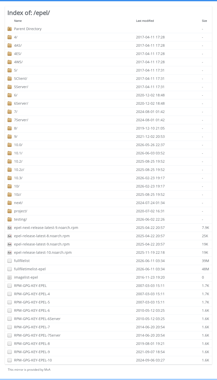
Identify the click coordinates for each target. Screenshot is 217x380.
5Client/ (20, 78)
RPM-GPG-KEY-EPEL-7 (32, 327)
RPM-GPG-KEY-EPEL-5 (32, 302)
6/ (15, 95)
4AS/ (18, 45)
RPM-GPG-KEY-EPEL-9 (32, 351)
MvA (47, 369)
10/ (16, 186)
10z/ (17, 194)
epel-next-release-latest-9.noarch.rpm (46, 227)
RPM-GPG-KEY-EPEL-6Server (37, 318)
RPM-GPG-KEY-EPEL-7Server (37, 335)
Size (204, 21)
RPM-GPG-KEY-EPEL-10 (33, 360)
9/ (15, 136)
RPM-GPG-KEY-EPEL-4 (32, 293)
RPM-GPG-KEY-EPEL (30, 285)
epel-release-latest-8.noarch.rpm (42, 235)
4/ (15, 37)
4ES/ (17, 53)
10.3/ (18, 177)
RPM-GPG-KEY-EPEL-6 (32, 310)
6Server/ (21, 103)
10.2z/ (19, 169)
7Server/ (21, 119)
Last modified (145, 21)
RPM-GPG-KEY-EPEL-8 (32, 343)
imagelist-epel (26, 277)
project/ (20, 211)
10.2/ (18, 161)
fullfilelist (22, 260)
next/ (18, 202)
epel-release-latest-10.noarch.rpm (43, 252)
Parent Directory (27, 28)
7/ (15, 111)
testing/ (20, 219)
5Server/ (21, 86)
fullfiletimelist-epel (30, 269)
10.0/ (18, 144)
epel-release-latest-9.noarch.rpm (42, 244)
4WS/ (18, 61)
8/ (15, 128)
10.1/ (18, 153)
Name (18, 21)
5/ (15, 70)
